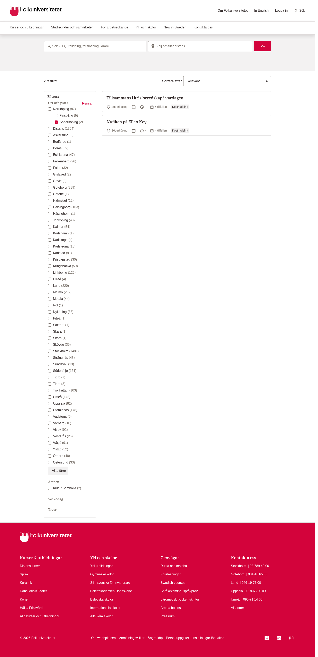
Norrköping (64, 109)
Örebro (61, 456)
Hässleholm (64, 213)
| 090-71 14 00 (252, 599)
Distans (63, 128)
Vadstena (62, 416)
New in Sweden (175, 27)
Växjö (60, 442)
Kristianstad (65, 259)
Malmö (62, 292)
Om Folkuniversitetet (233, 10)
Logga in (281, 10)
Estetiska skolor (101, 599)
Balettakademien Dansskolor (111, 591)
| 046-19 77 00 (250, 582)
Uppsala (62, 403)
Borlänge (62, 141)
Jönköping (64, 220)
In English (261, 10)
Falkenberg (64, 161)
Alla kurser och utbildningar (39, 616)
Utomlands (65, 410)
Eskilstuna (64, 154)
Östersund (64, 462)
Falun (60, 168)
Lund (61, 285)
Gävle (60, 181)
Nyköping (63, 312)
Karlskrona (64, 246)
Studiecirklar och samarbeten (72, 27)
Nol (58, 305)
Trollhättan (65, 390)
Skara (60, 331)
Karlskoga (62, 240)
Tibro (59, 377)
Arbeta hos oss (171, 608)
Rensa (87, 103)
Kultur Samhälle (67, 488)
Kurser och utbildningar (27, 27)
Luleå (59, 279)
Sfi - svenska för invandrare (110, 582)
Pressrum (167, 616)
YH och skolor (146, 27)
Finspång (69, 115)
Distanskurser (30, 566)
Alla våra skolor (101, 616)
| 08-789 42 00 (258, 566)
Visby (60, 429)
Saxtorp (61, 325)
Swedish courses (173, 582)
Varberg (62, 423)
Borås (60, 148)
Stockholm (66, 351)
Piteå (59, 318)
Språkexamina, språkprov (179, 591)
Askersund (63, 135)
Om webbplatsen (103, 638)
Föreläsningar (171, 574)
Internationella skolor (105, 608)
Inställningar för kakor (208, 638)
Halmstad (63, 200)
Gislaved (62, 174)
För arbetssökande (114, 27)
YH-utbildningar (101, 566)
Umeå (61, 397)
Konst (24, 599)
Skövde (62, 344)
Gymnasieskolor (102, 574)
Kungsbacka (65, 266)
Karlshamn (63, 233)
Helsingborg (66, 207)
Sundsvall (63, 364)
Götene (61, 194)
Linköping (64, 272)
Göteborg (64, 187)
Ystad (60, 449)
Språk (24, 574)
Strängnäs (64, 357)
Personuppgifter (177, 638)
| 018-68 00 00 (255, 591)
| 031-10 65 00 (256, 574)
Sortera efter (172, 81)
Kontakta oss (203, 27)
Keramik (26, 582)
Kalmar (61, 226)
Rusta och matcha (174, 566)
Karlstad (62, 253)
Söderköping (71, 122)
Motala (61, 298)
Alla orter (237, 608)
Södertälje (64, 370)
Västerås (63, 436)
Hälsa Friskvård (31, 608)
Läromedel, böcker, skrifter (180, 599)
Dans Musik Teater (33, 591)
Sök (299, 11)
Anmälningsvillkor (132, 638)
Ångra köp (155, 638)
